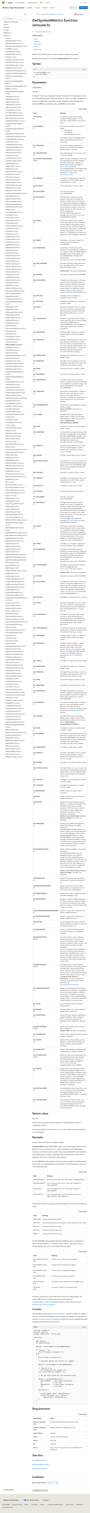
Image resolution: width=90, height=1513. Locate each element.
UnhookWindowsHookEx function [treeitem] (15, 714)
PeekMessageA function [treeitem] (12, 498)
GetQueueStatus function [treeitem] (12, 336)
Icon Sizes (79, 313)
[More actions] (86, 14)
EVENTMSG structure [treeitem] (11, 231)
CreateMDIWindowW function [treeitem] (14, 147)
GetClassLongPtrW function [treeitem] (13, 269)
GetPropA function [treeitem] (10, 331)
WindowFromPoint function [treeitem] (13, 735)
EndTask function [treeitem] (10, 209)
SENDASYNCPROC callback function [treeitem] (16, 571)
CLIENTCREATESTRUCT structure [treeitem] (14, 139)
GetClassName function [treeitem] (12, 274)
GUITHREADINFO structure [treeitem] (13, 403)
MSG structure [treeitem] (9, 482)
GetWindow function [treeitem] (11, 353)
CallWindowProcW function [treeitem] (13, 107)
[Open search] (81, 2)
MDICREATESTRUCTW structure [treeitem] (14, 466)
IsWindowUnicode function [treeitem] (13, 436)
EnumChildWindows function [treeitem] (13, 212)
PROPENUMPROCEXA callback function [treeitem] (14, 524)
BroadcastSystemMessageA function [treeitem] (16, 73)
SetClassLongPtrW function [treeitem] (13, 608)
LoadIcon (65, 309)
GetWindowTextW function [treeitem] (13, 395)
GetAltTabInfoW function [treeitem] (12, 247)
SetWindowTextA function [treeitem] (12, 670)
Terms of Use (70, 1504)
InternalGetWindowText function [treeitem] (14, 414)
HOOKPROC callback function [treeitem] (14, 406)
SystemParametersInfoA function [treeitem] (15, 692)
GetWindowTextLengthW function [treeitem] (15, 393)
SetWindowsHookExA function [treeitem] (14, 665)
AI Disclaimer (6, 1504)
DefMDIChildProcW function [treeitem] (13, 185)
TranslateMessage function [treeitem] (13, 711)
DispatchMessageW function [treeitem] (13, 204)
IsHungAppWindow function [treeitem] (13, 422)
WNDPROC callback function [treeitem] (13, 757)
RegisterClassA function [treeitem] (12, 543)
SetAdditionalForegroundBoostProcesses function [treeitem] (16, 599)
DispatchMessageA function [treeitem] (13, 201)
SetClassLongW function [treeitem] (12, 611)
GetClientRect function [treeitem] (12, 285)
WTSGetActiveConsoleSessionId (69, 984)
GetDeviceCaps (79, 418)
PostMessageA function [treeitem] (12, 506)
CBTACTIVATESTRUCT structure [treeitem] (14, 118)
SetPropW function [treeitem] (11, 638)
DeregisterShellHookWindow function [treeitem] (16, 193)
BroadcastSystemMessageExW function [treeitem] (14, 82)
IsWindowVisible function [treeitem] (12, 439)
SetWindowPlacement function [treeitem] (14, 660)
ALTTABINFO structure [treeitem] (11, 49)
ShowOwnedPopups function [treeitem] (13, 676)
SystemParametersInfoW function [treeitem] (15, 695)
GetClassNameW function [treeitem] (12, 280)
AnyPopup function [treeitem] (11, 57)
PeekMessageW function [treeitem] (12, 501)
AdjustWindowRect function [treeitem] (13, 41)
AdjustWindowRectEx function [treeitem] (14, 43)
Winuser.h (60, 14)
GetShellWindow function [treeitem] (12, 339)
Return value (37, 44)
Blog (26, 1504)
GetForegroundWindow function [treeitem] (14, 291)
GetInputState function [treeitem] (12, 296)
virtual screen (74, 461)
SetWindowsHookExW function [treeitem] (14, 668)
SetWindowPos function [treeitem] (12, 662)
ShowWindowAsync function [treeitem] (13, 681)
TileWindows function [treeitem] (11, 697)
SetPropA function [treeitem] (10, 635)
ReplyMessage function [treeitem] (12, 568)
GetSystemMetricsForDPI (40, 1302)
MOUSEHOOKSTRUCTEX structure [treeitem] (15, 476)
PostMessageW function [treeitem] (12, 509)
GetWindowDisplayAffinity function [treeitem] (15, 355)
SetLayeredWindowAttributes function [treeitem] (16, 622)
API (38, 14)
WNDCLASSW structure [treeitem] (12, 754)
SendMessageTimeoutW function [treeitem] (15, 587)
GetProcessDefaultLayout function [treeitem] (15, 328)
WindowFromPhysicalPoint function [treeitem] (15, 732)
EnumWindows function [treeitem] (12, 228)
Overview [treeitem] (8, 38)
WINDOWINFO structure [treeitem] (12, 738)
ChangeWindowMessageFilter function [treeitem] (14, 125)
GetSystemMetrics (59, 1314)
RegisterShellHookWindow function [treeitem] (15, 554)
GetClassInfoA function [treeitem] (12, 253)
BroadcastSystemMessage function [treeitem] (15, 70)
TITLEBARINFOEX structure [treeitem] (13, 706)
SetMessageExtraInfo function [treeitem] (14, 624)
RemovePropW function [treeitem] (12, 565)
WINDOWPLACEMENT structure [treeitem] (14, 740)
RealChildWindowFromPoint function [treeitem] (16, 535)
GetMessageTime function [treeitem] (13, 317)
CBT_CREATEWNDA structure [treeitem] (13, 113)
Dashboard (83, 8)
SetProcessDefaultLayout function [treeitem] (15, 630)
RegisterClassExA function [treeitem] (12, 546)
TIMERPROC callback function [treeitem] (14, 700)
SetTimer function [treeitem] (10, 643)
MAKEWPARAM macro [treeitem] (12, 460)
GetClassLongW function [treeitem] (12, 272)
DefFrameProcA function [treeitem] (12, 177)
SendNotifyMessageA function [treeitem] (14, 592)
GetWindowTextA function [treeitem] (13, 387)
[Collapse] (25, 14)
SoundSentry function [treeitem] (11, 684)
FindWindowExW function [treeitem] (12, 239)
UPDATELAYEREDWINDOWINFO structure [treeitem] (14, 726)
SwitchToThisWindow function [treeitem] (14, 689)
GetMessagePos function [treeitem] (12, 315)
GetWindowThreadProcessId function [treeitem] (16, 398)
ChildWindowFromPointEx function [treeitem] (15, 136)
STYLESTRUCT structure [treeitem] (12, 687)
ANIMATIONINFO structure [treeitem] (13, 54)
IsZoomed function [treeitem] (10, 441)
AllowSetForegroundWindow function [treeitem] (16, 46)
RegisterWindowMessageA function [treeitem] (15, 557)
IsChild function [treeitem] (10, 417)
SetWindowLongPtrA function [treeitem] (14, 651)
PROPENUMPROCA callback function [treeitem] (16, 520)
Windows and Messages (48, 14)
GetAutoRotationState (66, 174)
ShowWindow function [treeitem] (12, 679)
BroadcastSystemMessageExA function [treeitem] (14, 77)
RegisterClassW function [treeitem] (12, 552)
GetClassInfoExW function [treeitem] (12, 258)
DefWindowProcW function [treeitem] (13, 190)
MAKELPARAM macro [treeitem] (11, 455)
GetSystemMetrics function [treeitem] (13, 345)
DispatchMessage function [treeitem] (13, 199)
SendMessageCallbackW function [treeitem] (15, 581)
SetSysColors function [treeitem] (11, 641)
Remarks (36, 46)
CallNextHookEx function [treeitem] (12, 102)
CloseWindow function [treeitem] (12, 142)
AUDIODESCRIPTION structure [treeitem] (14, 62)
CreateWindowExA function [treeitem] (13, 158)
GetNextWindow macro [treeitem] (12, 323)
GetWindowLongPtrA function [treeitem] (14, 363)
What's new (73, 8)
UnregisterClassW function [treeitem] (13, 719)
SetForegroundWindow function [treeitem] (14, 619)
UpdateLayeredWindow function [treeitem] (14, 722)
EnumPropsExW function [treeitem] (12, 220)
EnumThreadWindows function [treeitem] (14, 226)
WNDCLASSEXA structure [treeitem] (12, 749)
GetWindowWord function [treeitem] (13, 401)
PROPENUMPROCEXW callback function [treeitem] (14, 529)
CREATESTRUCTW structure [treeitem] (13, 153)
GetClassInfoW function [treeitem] (12, 261)
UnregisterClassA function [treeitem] (13, 716)
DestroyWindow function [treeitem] (12, 196)
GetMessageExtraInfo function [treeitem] (14, 312)
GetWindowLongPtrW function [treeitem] (14, 366)
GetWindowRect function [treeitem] (12, 384)
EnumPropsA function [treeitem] (11, 215)
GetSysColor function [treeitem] (11, 342)
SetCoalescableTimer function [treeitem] (14, 616)
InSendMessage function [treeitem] (12, 409)
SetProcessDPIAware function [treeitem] (14, 632)
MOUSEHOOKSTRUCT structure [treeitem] (14, 474)
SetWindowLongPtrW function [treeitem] (14, 654)
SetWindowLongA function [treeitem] (13, 649)
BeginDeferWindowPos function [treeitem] (14, 65)
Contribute (34, 1504)
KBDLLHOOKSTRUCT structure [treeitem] (14, 444)
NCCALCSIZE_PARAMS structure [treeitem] (14, 487)
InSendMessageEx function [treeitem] (13, 411)
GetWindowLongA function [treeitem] (13, 361)
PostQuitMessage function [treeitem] (13, 512)
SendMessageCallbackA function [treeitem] (14, 579)
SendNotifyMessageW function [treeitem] (14, 595)
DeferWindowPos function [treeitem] (13, 174)
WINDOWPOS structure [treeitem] (12, 743)
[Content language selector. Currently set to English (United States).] (11, 1500)
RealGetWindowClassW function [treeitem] (14, 541)
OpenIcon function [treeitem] (10, 495)
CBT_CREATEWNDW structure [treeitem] (14, 115)
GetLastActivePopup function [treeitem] (13, 299)
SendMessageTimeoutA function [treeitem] (14, 584)
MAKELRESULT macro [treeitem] (11, 458)
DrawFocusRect (79, 265)
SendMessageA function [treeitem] (12, 576)
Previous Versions (17, 1504)
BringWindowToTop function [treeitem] (13, 68)
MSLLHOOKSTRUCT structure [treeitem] (14, 485)
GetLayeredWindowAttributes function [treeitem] (14, 303)
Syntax (36, 39)
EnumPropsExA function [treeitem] (12, 218)
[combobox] (15, 18)
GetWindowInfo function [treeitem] (12, 358)
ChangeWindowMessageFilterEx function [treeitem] (14, 130)
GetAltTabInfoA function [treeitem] (12, 245)
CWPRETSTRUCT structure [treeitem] (13, 166)
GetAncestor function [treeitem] (11, 250)
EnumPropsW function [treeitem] (12, 223)
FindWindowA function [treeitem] (12, 234)
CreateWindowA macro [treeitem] (12, 155)
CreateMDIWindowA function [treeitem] (14, 144)
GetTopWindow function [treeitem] (12, 350)
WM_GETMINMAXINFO (67, 352)
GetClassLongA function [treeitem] (12, 264)
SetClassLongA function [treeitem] (12, 603)
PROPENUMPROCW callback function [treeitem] (16, 533)
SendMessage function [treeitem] (12, 573)
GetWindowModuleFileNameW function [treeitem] (14, 378)
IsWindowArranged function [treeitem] (13, 433)
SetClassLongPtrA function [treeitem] (13, 605)
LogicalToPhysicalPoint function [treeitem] (14, 452)
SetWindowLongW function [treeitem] (13, 657)
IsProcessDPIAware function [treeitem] (13, 428)
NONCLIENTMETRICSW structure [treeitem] (15, 493)
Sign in (86, 2)
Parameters (37, 41)
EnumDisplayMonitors (49, 1149)
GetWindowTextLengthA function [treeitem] (15, 390)
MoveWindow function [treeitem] (12, 479)
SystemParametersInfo (75, 215)
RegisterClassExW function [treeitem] (13, 549)
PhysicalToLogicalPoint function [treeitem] (14, 504)
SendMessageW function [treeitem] (12, 589)
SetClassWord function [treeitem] (12, 614)
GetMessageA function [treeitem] (12, 309)
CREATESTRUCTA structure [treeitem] (13, 150)
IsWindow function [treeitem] (10, 430)
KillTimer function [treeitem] (10, 447)
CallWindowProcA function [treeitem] (13, 105)
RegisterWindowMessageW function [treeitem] (15, 560)
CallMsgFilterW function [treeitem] (12, 99)
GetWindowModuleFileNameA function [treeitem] (14, 373)
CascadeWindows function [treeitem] (13, 110)
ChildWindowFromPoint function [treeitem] (14, 134)
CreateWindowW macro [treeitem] (12, 163)
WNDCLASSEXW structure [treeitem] (13, 751)
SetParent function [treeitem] (10, 627)
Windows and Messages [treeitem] (11, 22)
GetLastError (63, 1129)
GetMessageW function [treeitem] (12, 320)
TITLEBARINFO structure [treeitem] (12, 703)
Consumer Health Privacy (54, 1504)
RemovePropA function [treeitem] (12, 562)
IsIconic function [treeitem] (10, 425)
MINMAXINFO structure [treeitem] (12, 471)
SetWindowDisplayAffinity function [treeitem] (15, 646)
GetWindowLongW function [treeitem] (13, 369)
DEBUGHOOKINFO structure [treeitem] (13, 172)
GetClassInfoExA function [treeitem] (12, 255)
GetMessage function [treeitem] (11, 307)
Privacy (42, 1504)
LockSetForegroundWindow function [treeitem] (16, 449)
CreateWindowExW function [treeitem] (13, 161)
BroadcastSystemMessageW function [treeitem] (16, 86)
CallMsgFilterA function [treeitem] (12, 96)
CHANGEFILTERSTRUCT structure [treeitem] (15, 121)
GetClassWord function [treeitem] (12, 283)
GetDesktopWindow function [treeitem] (13, 288)
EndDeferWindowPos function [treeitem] (14, 207)
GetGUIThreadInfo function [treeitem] (13, 293)
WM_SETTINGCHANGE (66, 166)
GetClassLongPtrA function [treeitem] (13, 266)
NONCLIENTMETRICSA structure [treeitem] (14, 490)
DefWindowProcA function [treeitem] (13, 188)
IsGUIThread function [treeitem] (11, 420)
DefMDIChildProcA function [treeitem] (13, 182)
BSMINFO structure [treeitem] (11, 89)
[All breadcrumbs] (34, 14)
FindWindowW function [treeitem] (12, 242)
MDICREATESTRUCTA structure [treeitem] (14, 463)
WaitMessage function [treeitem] (11, 730)
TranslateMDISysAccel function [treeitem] (14, 708)
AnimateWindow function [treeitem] (12, 51)
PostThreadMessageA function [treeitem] (14, 514)
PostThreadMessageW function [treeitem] (14, 517)
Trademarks (79, 1504)
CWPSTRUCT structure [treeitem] (12, 169)
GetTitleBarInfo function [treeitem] (12, 347)
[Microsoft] (3, 2)
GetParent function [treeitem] (11, 326)
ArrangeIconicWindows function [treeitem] (14, 60)
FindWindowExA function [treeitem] (12, 237)
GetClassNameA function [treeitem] (12, 277)
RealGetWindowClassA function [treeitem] (14, 538)
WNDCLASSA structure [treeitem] (12, 746)
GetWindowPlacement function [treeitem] (14, 382)
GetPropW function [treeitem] (11, 334)
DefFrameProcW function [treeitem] (12, 180)
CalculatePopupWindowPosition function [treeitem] (14, 93)
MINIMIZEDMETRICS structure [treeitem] (14, 468)
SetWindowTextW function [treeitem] (13, 673)
